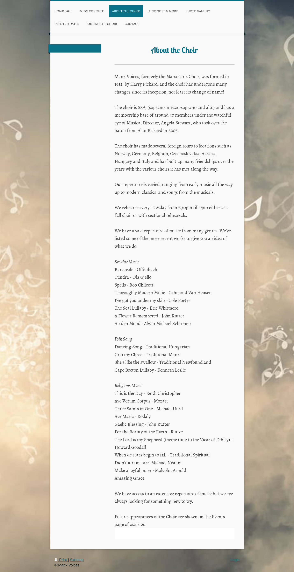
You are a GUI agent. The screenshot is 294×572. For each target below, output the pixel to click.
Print (61, 560)
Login (235, 560)
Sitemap (77, 560)
